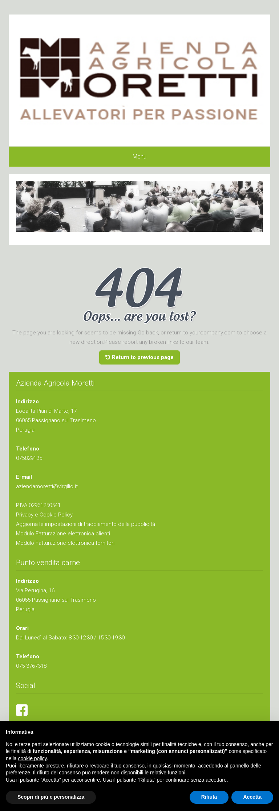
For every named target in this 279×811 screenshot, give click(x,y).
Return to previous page (139, 357)
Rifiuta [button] (209, 797)
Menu (139, 156)
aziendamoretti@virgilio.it (47, 486)
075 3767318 (31, 666)
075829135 (29, 458)
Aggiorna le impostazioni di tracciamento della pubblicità (85, 524)
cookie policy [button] (32, 758)
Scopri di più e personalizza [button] (50, 797)
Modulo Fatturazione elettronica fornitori (65, 543)
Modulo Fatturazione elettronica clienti (63, 533)
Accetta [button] (252, 797)
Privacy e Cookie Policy (44, 514)
